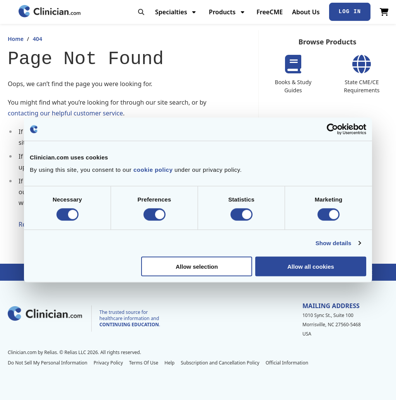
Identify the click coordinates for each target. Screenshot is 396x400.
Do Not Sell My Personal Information (47, 362)
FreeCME (269, 12)
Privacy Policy (108, 362)
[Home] (49, 12)
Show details (334, 243)
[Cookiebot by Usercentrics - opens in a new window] (332, 129)
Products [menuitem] (222, 12)
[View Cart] (384, 12)
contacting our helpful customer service (65, 113)
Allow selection (197, 266)
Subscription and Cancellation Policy (220, 362)
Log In (350, 11)
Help (169, 362)
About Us (305, 12)
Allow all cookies (310, 266)
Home (16, 38)
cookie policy (153, 169)
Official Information (287, 362)
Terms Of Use (144, 362)
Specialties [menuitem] (171, 12)
